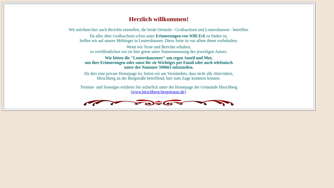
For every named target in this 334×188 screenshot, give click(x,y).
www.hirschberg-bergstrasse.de (158, 92)
